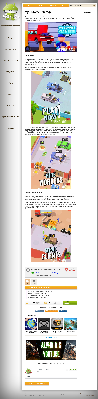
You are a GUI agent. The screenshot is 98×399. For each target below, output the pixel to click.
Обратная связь (90, 395)
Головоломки (10, 101)
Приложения (52, 5)
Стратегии (10, 90)
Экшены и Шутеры (10, 45)
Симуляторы (10, 68)
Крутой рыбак (71, 331)
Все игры (39, 5)
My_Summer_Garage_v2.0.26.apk (47, 273)
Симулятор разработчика (44, 331)
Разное (64, 5)
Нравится (73, 369)
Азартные (10, 124)
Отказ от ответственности (87, 394)
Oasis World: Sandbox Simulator (31, 331)
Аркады (10, 34)
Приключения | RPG (11, 56)
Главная (28, 5)
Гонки (10, 79)
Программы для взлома (10, 113)
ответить (38, 371)
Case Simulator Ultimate (57, 331)
